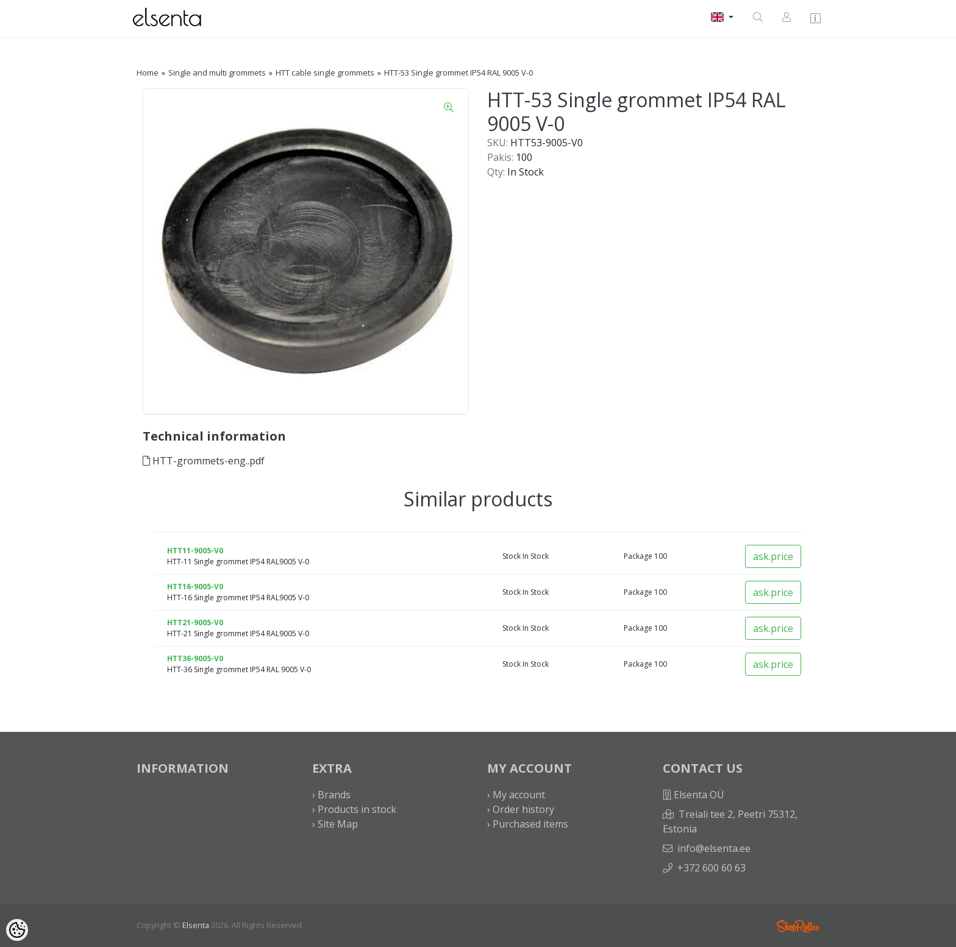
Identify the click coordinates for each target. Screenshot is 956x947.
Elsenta (195, 925)
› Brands (331, 794)
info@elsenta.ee (714, 848)
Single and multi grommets (217, 72)
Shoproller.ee (798, 926)
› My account (516, 794)
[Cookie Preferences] (17, 930)
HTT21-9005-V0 (195, 622)
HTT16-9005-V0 (195, 587)
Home (148, 72)
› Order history (520, 809)
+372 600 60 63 (711, 867)
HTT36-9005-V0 (195, 658)
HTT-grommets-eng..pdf (204, 460)
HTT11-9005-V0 (195, 551)
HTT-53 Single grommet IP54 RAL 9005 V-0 (458, 72)
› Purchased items (527, 824)
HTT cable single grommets (325, 72)
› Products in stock (354, 809)
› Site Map (335, 824)
